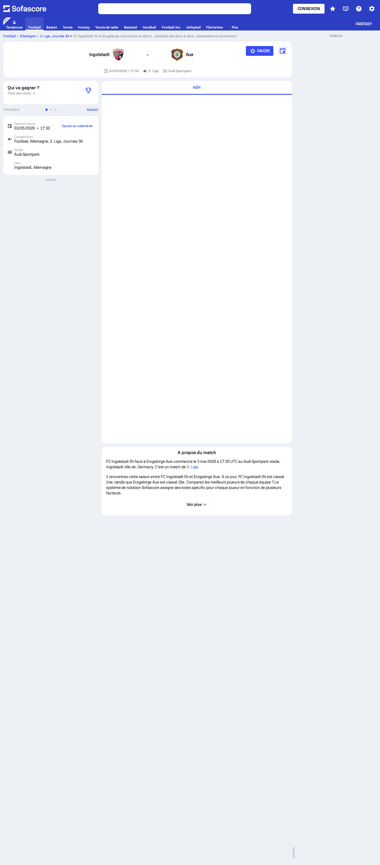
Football (9, 36)
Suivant (92, 110)
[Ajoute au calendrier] (283, 51)
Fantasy (364, 24)
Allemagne (28, 36)
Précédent (12, 110)
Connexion (309, 9)
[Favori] (259, 51)
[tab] (197, 88)
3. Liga (54, 36)
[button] (46, 110)
